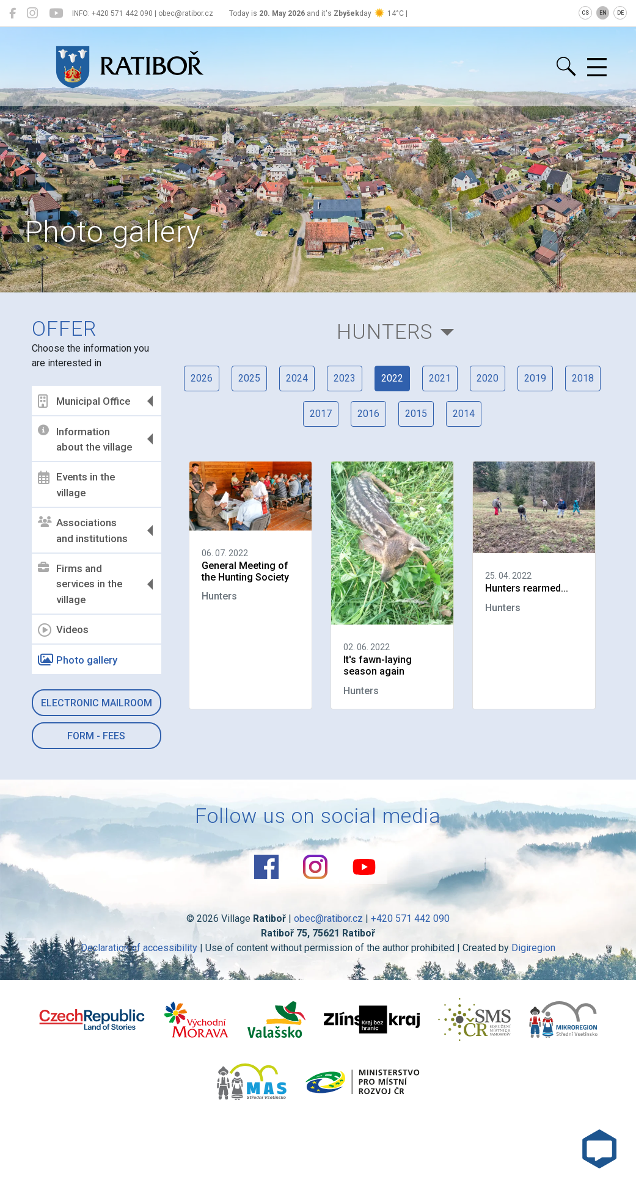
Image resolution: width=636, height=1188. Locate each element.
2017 (321, 413)
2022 (392, 378)
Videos (63, 630)
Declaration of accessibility (139, 948)
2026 (202, 378)
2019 (535, 378)
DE (620, 13)
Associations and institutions (83, 530)
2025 (249, 378)
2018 (583, 378)
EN (603, 13)
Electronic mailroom (96, 703)
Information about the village (85, 439)
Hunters (385, 332)
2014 (464, 413)
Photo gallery (77, 660)
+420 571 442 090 (410, 918)
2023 (345, 378)
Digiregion (533, 948)
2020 (488, 378)
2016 (368, 413)
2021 (440, 378)
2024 (297, 378)
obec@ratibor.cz (328, 918)
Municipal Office (84, 401)
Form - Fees (96, 736)
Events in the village (76, 485)
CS (585, 13)
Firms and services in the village (80, 584)
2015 (416, 413)
